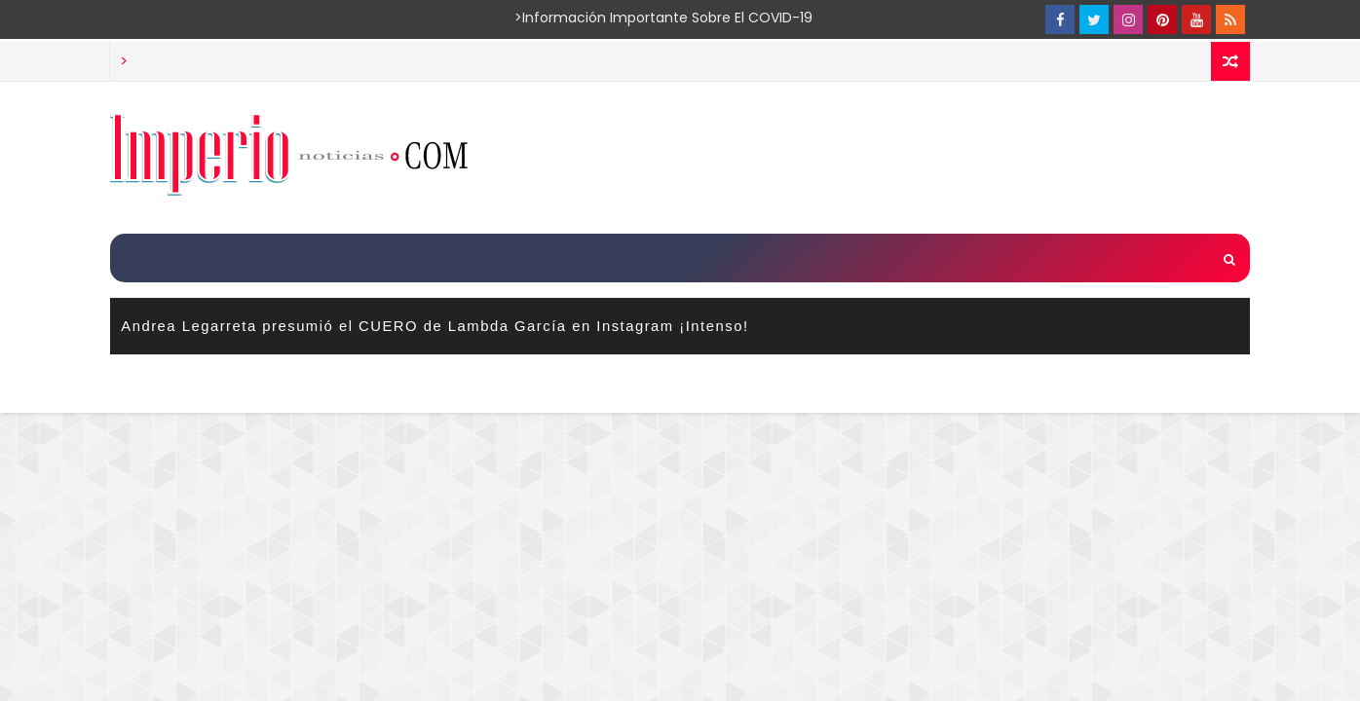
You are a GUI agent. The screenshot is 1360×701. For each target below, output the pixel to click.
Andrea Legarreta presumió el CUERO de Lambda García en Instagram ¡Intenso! (434, 326)
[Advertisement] (893, 157)
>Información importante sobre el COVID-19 (587, 17)
